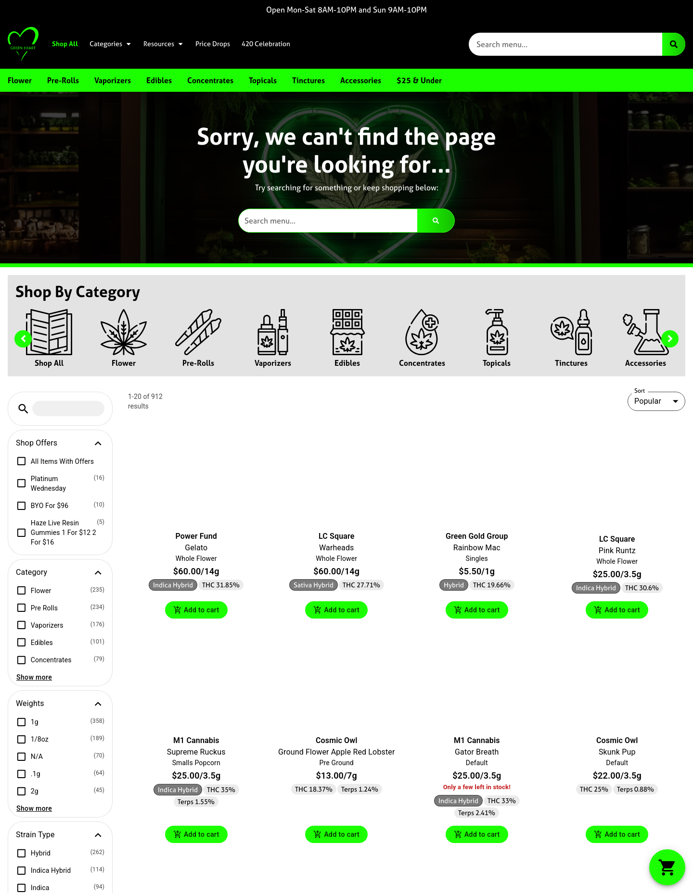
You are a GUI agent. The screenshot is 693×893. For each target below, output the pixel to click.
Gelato (196, 547)
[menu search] (68, 408)
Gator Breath (477, 753)
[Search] (673, 44)
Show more (34, 677)
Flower (124, 363)
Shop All (65, 44)
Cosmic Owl (337, 741)
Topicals (497, 363)
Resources (163, 44)
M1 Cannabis (196, 741)
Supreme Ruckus (196, 753)
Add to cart (196, 611)
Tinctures (571, 363)
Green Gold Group (477, 536)
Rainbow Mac (476, 547)
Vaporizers (273, 363)
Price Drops (212, 44)
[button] (23, 409)
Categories (111, 44)
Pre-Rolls (198, 363)
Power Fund (196, 536)
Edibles (347, 363)
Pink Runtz (617, 550)
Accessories (645, 363)
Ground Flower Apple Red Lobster (336, 753)
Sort (639, 390)
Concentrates (422, 363)
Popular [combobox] (647, 401)
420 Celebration (266, 44)
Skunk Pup (617, 753)
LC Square (336, 536)
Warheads (336, 547)
